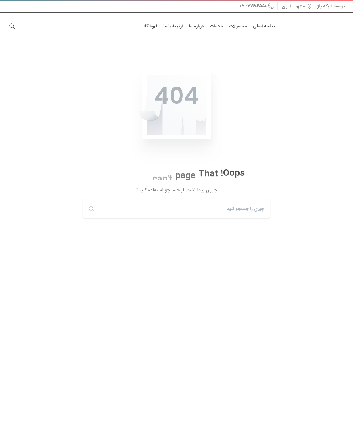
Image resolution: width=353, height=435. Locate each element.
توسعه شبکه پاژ (331, 6)
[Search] (186, 208)
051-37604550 (257, 5)
